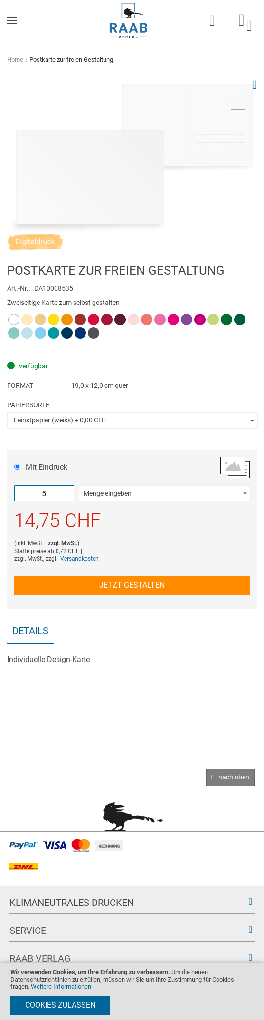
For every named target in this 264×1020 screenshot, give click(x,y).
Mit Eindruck (40, 467)
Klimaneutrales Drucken (71, 902)
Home (15, 59)
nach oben (233, 777)
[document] (132, 991)
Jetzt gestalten (132, 585)
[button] (132, 420)
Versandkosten (79, 558)
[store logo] (128, 20)
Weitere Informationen (61, 986)
